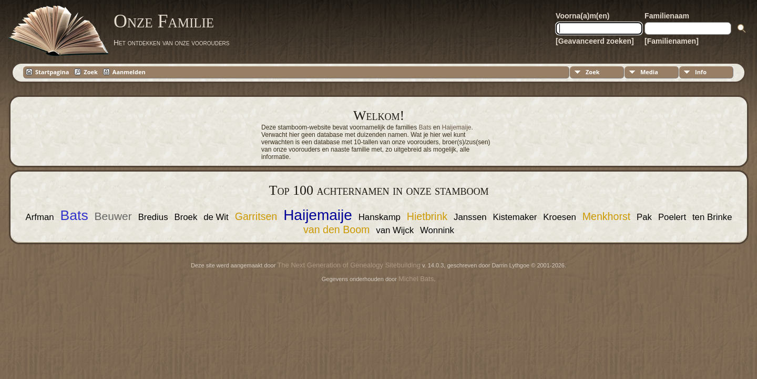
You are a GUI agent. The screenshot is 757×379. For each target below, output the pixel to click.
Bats (424, 127)
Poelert (672, 217)
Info (701, 72)
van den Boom (336, 229)
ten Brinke (712, 217)
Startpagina (52, 72)
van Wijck (395, 230)
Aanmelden (129, 72)
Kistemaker (515, 217)
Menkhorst (606, 216)
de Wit (216, 217)
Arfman (39, 217)
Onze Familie (164, 21)
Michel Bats (416, 279)
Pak (644, 217)
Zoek (593, 72)
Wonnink (437, 230)
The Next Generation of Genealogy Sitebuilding (348, 265)
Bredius (153, 217)
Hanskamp (380, 217)
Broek (185, 217)
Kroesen (559, 217)
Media (649, 72)
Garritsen (256, 216)
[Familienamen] (672, 41)
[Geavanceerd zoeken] (595, 41)
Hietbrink (427, 216)
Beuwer (113, 216)
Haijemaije (457, 127)
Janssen (470, 217)
